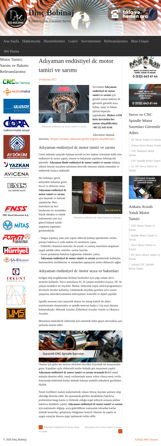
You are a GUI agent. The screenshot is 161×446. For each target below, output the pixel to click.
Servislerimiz (91, 41)
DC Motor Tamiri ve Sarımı (146, 139)
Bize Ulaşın (140, 41)
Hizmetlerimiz (54, 41)
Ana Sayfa (11, 41)
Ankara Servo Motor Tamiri (146, 145)
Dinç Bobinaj (51, 12)
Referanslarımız (116, 41)
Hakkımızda (31, 41)
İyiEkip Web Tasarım (146, 439)
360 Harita (11, 51)
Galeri (73, 41)
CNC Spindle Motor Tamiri (145, 160)
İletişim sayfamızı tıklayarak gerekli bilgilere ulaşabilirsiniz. (82, 138)
